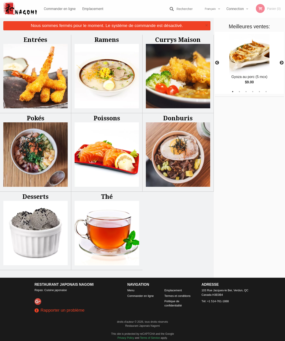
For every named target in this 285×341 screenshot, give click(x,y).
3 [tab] (246, 91)
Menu (130, 290)
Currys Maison (178, 39)
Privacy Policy (126, 337)
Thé (107, 196)
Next (281, 63)
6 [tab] (266, 91)
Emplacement (92, 9)
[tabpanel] (249, 63)
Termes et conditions (177, 296)
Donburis (178, 118)
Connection (235, 9)
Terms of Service (150, 337)
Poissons (107, 118)
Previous (217, 63)
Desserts (35, 196)
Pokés (35, 118)
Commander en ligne (60, 9)
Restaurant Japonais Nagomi (64, 284)
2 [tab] (239, 91)
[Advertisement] (243, 163)
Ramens (106, 39)
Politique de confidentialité (173, 303)
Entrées (35, 39)
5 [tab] (259, 91)
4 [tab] (252, 91)
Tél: (215, 301)
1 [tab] (232, 91)
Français (210, 8)
